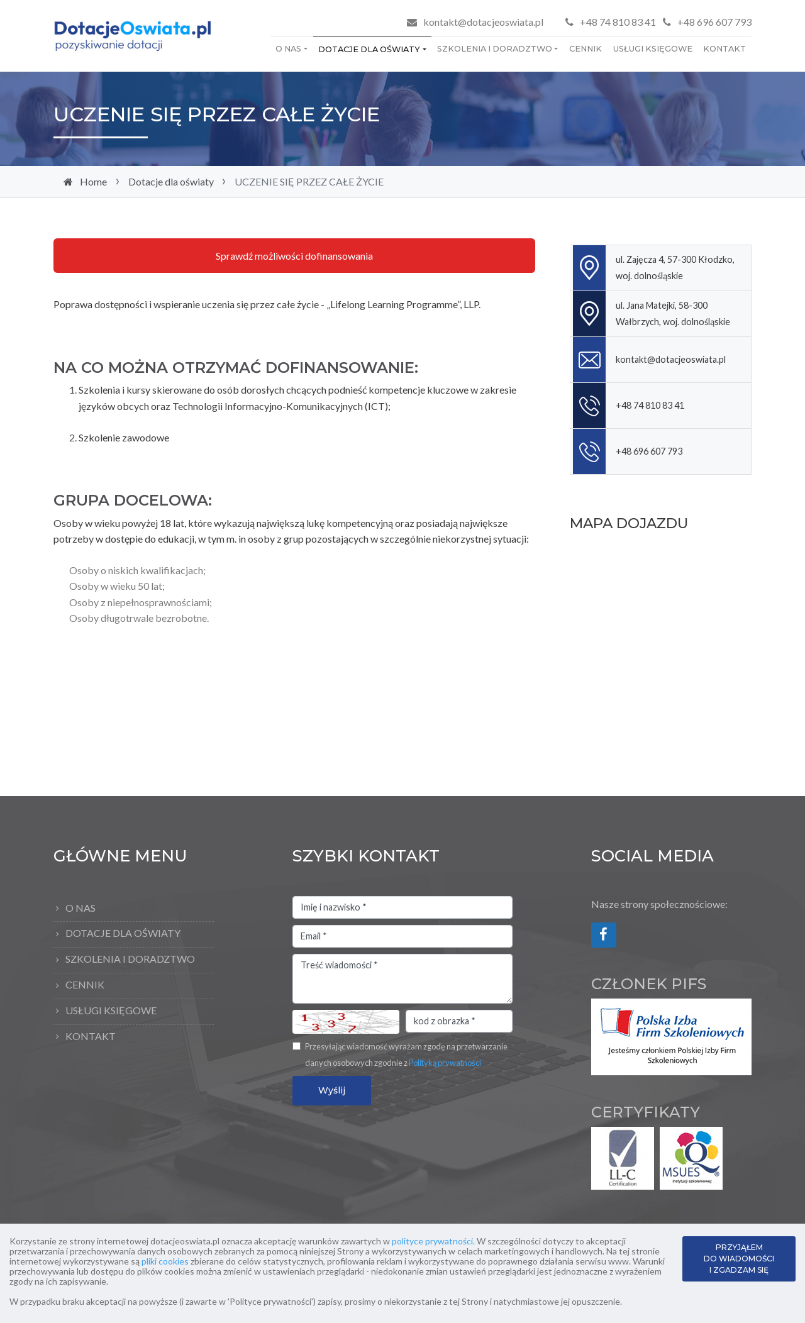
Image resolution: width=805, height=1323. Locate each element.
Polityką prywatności (445, 1063)
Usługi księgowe (652, 48)
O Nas (288, 48)
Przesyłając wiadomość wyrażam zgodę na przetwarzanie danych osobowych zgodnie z (406, 1054)
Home (93, 181)
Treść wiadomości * (402, 979)
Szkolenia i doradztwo (494, 48)
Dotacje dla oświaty (369, 49)
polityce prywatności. (433, 1241)
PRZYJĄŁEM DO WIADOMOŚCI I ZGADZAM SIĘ (739, 1259)
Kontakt (724, 48)
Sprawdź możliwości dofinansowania (294, 256)
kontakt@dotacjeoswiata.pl (483, 22)
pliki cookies (165, 1261)
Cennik (585, 48)
